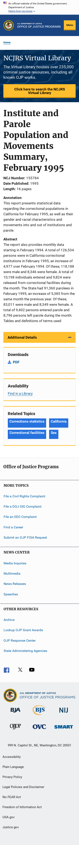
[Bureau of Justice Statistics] (39, 715)
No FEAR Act (12, 797)
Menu (69, 25)
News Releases (15, 584)
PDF (16, 362)
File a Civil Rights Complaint (24, 496)
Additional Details (22, 337)
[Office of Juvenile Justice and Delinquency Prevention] (15, 730)
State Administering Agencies (25, 651)
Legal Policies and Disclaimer (23, 787)
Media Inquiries (15, 563)
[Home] (39, 25)
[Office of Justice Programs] (8, 25)
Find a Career (13, 527)
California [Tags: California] (59, 421)
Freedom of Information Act (22, 807)
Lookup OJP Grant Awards (23, 630)
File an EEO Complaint (20, 517)
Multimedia (12, 573)
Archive (9, 620)
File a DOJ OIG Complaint (23, 506)
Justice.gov (11, 827)
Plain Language (13, 767)
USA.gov (9, 817)
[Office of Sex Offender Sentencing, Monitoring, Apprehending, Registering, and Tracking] (63, 729)
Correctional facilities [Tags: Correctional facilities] (26, 433)
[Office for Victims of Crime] (39, 730)
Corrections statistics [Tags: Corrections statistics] (26, 421)
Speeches (11, 594)
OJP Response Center (20, 640)
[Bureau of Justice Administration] (15, 713)
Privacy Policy (12, 777)
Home (7, 42)
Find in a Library (20, 393)
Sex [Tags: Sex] (54, 433)
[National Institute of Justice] (63, 713)
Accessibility (12, 757)
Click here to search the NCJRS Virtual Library (39, 91)
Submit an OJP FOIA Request (25, 537)
